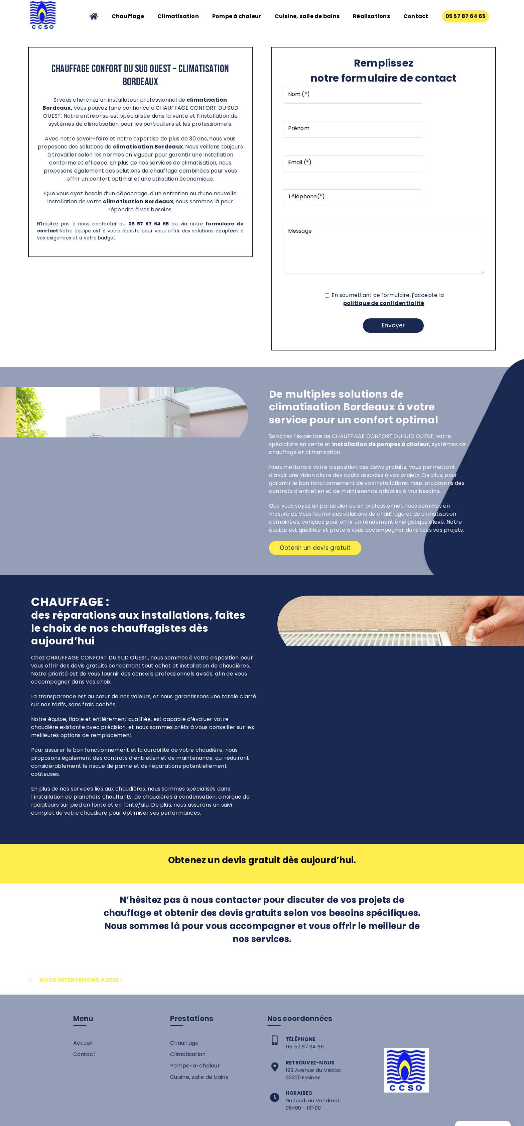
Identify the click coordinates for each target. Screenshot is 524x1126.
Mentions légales (284, 1115)
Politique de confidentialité (347, 1115)
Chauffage (184, 978)
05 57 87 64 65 (305, 982)
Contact (84, 990)
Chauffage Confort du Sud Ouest (212, 1115)
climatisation (133, 146)
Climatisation (188, 990)
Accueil (83, 978)
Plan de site (397, 1115)
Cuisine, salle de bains (199, 1012)
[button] (262, 915)
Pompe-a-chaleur (195, 1001)
